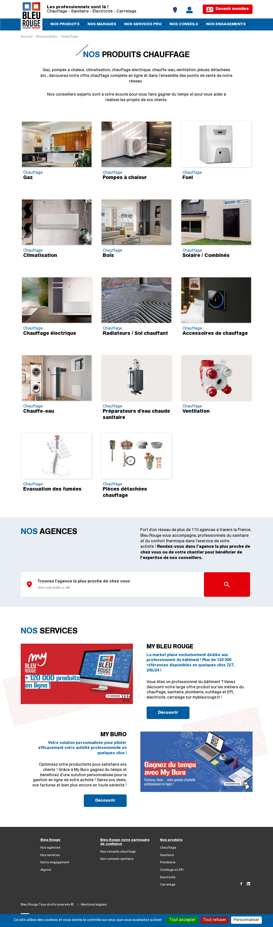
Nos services (50, 855)
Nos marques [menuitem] (102, 24)
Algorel (45, 870)
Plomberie (168, 862)
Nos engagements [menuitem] (226, 25)
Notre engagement (54, 862)
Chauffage (168, 847)
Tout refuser (214, 920)
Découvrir (168, 713)
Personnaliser (246, 920)
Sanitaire (167, 855)
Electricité (168, 877)
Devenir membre (227, 9)
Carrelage (168, 884)
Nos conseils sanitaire (117, 859)
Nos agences (50, 847)
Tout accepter (182, 920)
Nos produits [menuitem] (65, 25)
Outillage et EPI (171, 870)
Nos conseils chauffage (118, 851)
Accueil (26, 37)
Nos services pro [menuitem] (143, 25)
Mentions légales (94, 904)
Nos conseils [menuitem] (184, 25)
